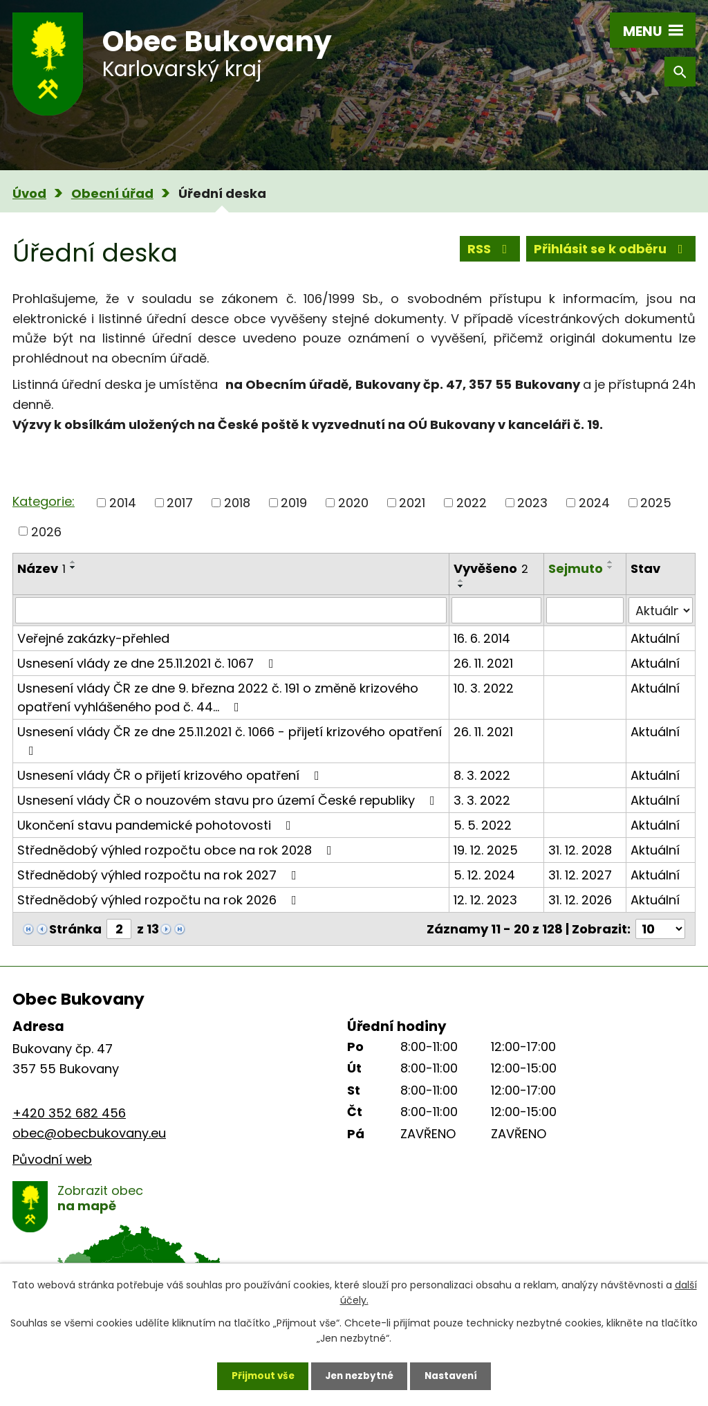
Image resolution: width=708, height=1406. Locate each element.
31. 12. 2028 (580, 850)
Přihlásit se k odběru (611, 250)
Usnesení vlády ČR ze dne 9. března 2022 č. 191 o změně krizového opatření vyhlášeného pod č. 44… (217, 697)
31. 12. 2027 (580, 875)
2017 (180, 502)
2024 (594, 502)
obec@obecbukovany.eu (89, 1133)
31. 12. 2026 (580, 900)
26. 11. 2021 (483, 663)
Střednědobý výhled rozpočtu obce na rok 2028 (177, 850)
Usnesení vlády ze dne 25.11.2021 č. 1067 (148, 663)
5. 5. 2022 (483, 825)
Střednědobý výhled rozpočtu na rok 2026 (159, 900)
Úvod (29, 193)
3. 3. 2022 (482, 800)
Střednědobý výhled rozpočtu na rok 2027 (159, 875)
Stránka (75, 929)
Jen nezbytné (359, 1375)
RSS (490, 250)
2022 (471, 502)
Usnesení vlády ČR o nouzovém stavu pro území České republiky (228, 800)
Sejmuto (575, 568)
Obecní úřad (112, 193)
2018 (237, 502)
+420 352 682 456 (69, 1113)
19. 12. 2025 (486, 850)
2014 (122, 502)
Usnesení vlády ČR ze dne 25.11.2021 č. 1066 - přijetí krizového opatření (229, 740)
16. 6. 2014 (482, 638)
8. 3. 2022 (482, 775)
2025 (655, 502)
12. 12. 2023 (485, 900)
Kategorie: (43, 501)
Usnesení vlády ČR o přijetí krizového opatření (171, 775)
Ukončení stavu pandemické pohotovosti (157, 825)
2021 (412, 502)
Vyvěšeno (491, 568)
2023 (532, 502)
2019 (294, 502)
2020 (353, 502)
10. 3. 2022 (484, 688)
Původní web (52, 1159)
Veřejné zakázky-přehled (93, 638)
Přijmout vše (258, 1375)
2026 (46, 531)
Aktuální (655, 638)
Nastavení (455, 1375)
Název (41, 568)
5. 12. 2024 (484, 875)
